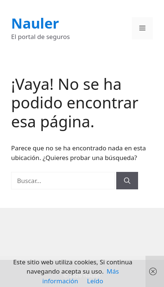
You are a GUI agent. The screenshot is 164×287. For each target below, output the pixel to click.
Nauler (35, 23)
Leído (95, 281)
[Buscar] (127, 181)
